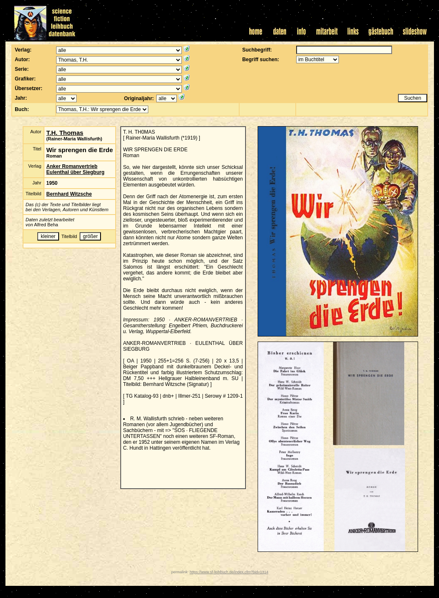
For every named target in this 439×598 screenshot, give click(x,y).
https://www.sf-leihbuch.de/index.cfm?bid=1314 (229, 572)
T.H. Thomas (64, 132)
